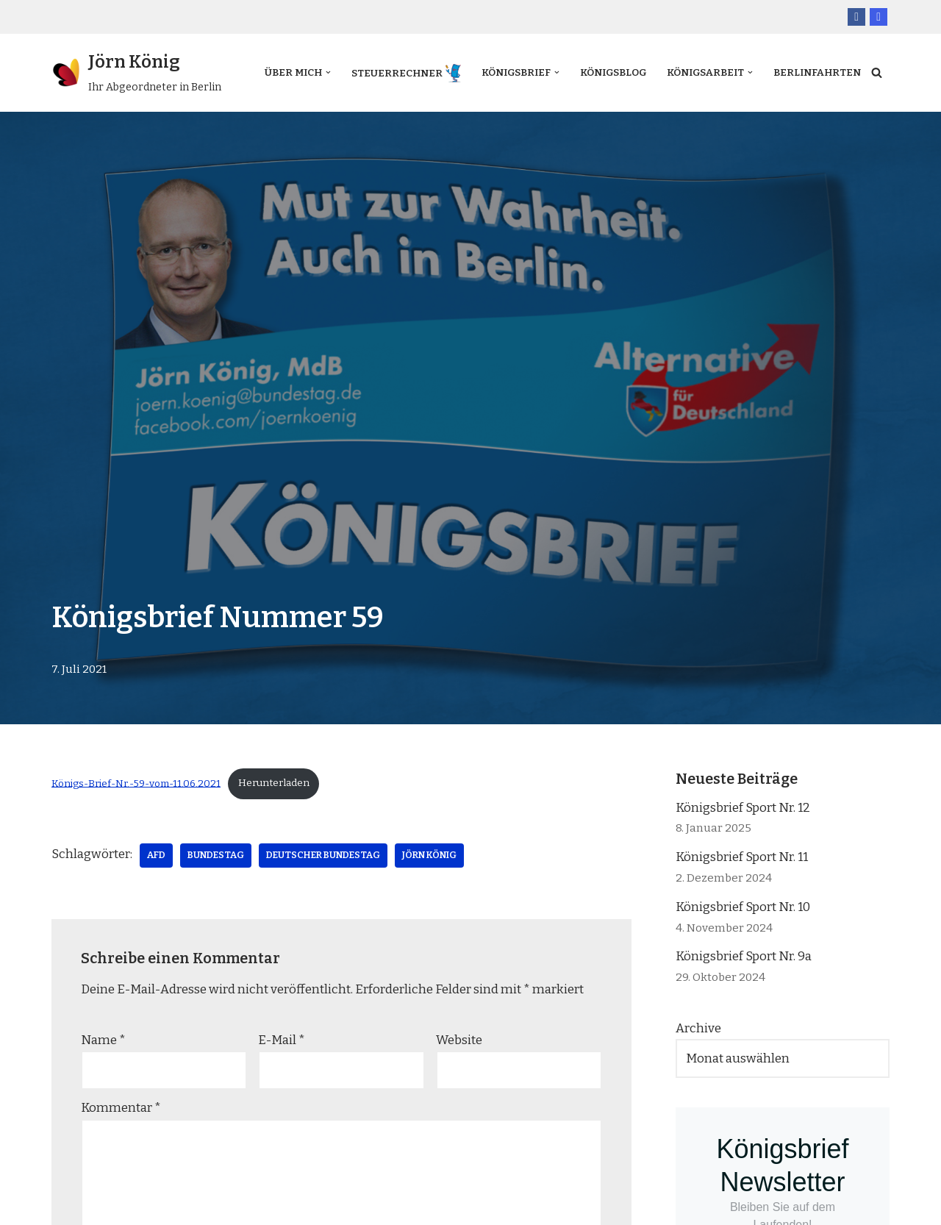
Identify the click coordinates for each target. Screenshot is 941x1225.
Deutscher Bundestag (323, 854)
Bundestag (215, 854)
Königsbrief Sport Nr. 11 (742, 856)
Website (459, 1039)
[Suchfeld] (876, 72)
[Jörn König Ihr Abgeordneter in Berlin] (136, 73)
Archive (698, 1028)
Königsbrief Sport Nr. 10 (743, 906)
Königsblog (605, 63)
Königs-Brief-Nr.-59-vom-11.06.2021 (136, 782)
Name (103, 1039)
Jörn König (429, 854)
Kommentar (121, 1107)
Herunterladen (274, 782)
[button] (312, 62)
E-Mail (281, 1039)
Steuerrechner (381, 63)
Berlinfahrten (292, 82)
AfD (156, 854)
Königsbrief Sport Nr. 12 (743, 807)
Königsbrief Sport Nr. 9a (744, 956)
